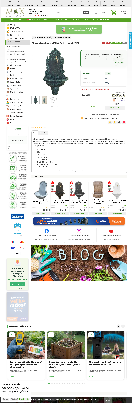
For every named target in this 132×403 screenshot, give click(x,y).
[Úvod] (15, 12)
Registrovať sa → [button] (17, 284)
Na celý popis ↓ (119, 62)
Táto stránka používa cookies (11, 384)
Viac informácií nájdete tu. (37, 401)
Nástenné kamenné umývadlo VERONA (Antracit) (98, 201)
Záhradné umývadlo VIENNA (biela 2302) (117, 202)
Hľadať (86, 12)
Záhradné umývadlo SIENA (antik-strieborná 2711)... (79, 202)
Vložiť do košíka (115, 108)
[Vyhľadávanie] (68, 12)
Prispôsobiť (14, 399)
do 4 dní (67, 205)
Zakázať (5, 399)
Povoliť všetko (24, 399)
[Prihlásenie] (99, 12)
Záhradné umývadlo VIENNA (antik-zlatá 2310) (60, 202)
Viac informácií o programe (17, 288)
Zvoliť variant (98, 213)
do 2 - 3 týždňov (103, 207)
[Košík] (118, 12)
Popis (35, 133)
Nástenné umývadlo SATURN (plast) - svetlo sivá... (40, 201)
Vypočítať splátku (118, 98)
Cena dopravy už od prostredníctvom (101, 118)
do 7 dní (48, 207)
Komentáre (43, 133)
